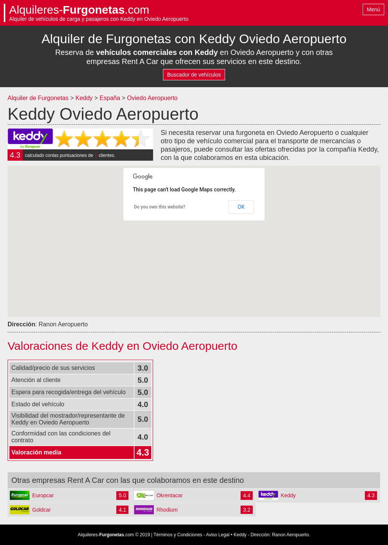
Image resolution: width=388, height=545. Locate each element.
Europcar (43, 495)
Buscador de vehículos (194, 75)
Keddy (83, 98)
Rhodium (167, 510)
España (111, 98)
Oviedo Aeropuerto (152, 98)
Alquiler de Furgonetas (38, 98)
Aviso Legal (218, 534)
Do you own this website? (160, 207)
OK (241, 207)
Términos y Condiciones (177, 534)
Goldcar (41, 510)
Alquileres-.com (79, 10)
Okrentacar (169, 495)
